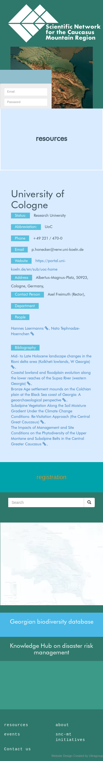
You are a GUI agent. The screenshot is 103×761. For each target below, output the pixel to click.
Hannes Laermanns (30, 328)
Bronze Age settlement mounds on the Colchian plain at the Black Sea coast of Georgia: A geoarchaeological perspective (51, 394)
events (12, 734)
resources (51, 138)
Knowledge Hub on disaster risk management (51, 649)
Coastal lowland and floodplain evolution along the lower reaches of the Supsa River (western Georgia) (51, 378)
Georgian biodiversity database (51, 621)
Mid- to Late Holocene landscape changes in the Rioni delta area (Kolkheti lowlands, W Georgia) (51, 361)
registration (51, 477)
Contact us (17, 749)
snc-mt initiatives (70, 737)
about (62, 725)
